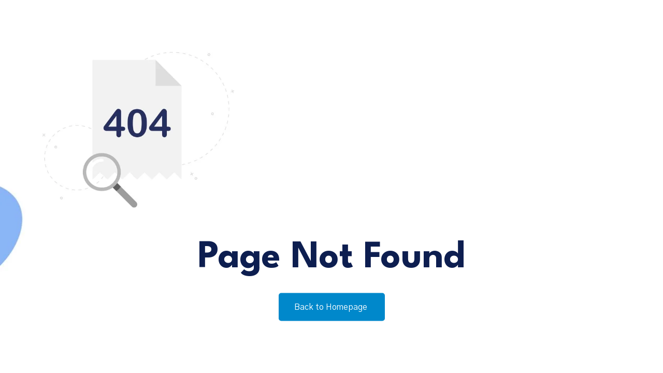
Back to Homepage (331, 307)
